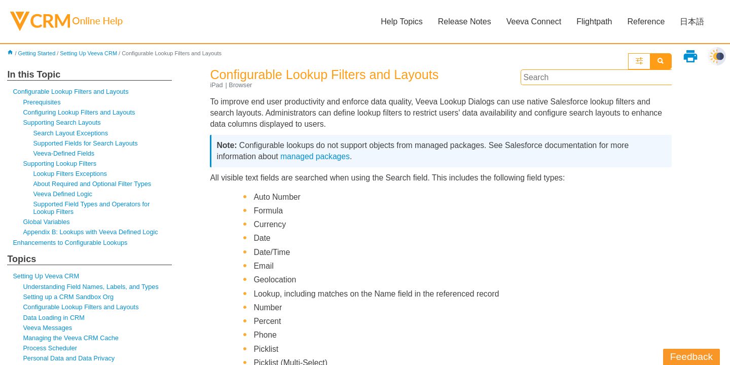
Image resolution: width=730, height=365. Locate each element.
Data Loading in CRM (54, 320)
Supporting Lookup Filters (60, 165)
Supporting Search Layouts (62, 123)
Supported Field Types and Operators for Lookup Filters (92, 209)
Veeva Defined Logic (63, 196)
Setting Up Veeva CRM (90, 54)
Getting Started (37, 54)
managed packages (316, 158)
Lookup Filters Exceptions (70, 175)
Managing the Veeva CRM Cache (71, 341)
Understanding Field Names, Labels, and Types (92, 290)
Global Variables (46, 224)
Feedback (691, 356)
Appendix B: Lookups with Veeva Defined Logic (91, 234)
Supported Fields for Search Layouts (86, 144)
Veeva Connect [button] (533, 21)
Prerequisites (42, 102)
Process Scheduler (50, 351)
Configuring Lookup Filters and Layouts (80, 113)
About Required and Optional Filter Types (93, 185)
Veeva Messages (48, 331)
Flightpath (594, 21)
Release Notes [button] (464, 21)
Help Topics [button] (401, 21)
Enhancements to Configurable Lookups (71, 245)
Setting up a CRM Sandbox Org (69, 300)
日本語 (692, 21)
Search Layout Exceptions (71, 133)
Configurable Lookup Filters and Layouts (72, 92)
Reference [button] (646, 21)
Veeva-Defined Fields (64, 154)
